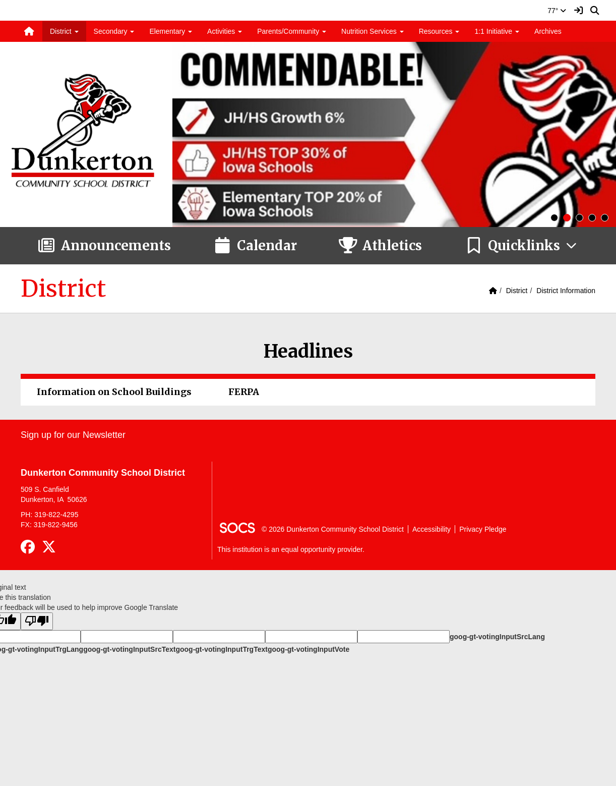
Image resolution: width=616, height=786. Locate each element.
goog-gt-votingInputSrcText (129, 649)
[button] (521, 245)
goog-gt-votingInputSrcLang (497, 637)
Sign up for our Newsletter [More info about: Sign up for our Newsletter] (73, 435)
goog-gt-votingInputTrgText (221, 649)
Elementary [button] (170, 31)
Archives (548, 31)
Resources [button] (439, 31)
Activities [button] (224, 31)
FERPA (243, 392)
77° (556, 11)
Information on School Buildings (114, 392)
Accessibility (431, 529)
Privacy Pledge (482, 529)
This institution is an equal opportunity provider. (290, 549)
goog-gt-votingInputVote (308, 649)
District (517, 291)
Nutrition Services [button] (372, 31)
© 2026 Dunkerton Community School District (333, 529)
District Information (565, 291)
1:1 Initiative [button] (496, 31)
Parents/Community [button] (291, 31)
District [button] (64, 31)
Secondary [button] (114, 31)
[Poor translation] (37, 621)
